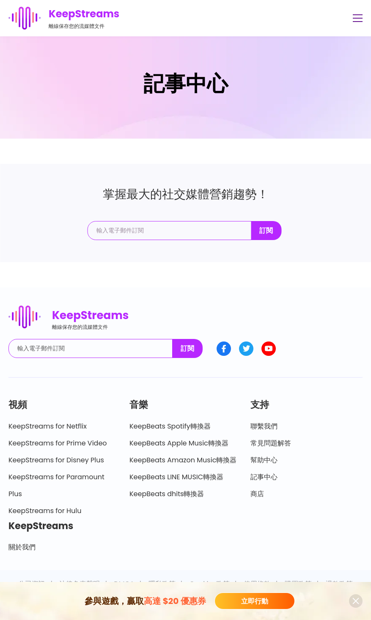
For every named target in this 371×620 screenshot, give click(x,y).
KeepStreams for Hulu (45, 511)
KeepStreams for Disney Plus (56, 460)
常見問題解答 (270, 443)
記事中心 (264, 477)
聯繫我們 (264, 426)
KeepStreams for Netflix (47, 426)
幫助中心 (264, 460)
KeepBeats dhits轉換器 (166, 494)
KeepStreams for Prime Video (57, 443)
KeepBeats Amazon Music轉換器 (182, 460)
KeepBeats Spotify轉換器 (170, 426)
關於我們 (22, 547)
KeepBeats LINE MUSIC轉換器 (176, 477)
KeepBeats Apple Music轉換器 (178, 443)
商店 (257, 494)
